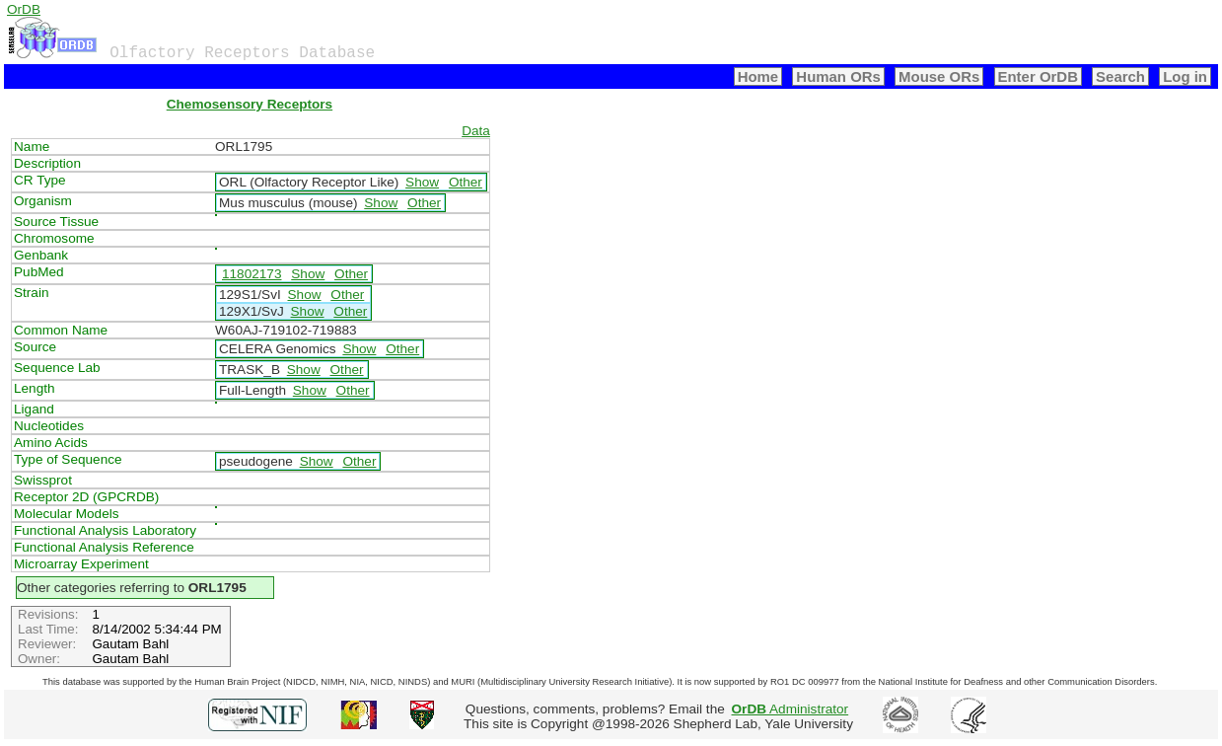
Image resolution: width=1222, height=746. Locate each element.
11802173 (251, 273)
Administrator (790, 709)
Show (422, 182)
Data (476, 130)
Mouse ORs (939, 76)
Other (465, 182)
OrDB (23, 9)
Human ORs (838, 76)
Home (758, 76)
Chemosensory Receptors (249, 104)
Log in (1185, 76)
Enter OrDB (1038, 76)
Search (1120, 76)
